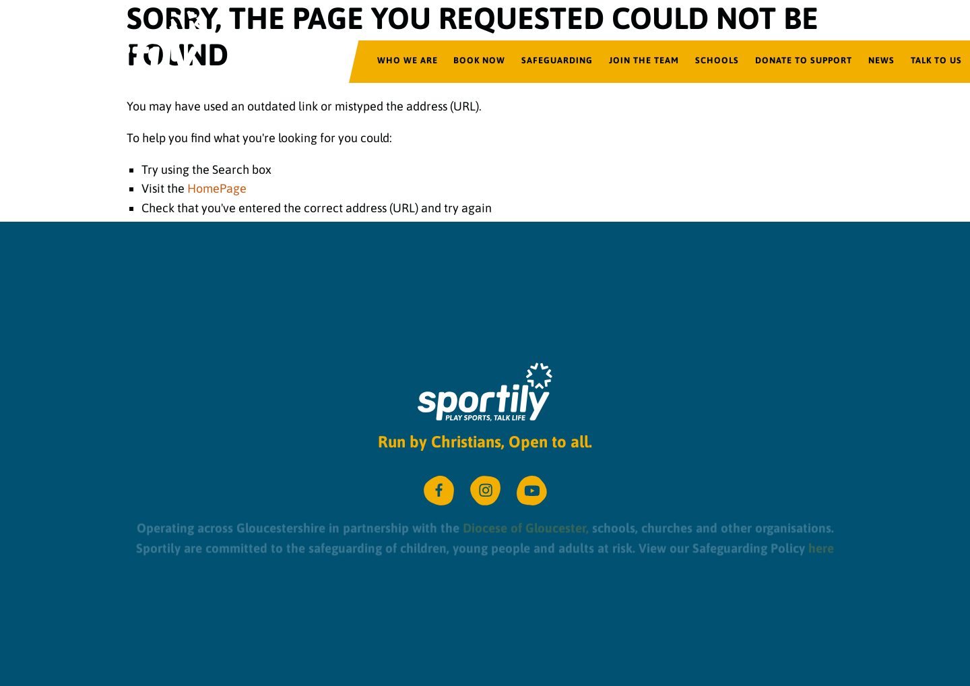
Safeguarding (557, 60)
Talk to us (936, 60)
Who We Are (407, 60)
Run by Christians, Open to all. (485, 442)
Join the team (644, 60)
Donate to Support (803, 60)
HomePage (217, 188)
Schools (717, 60)
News (881, 60)
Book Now (479, 60)
